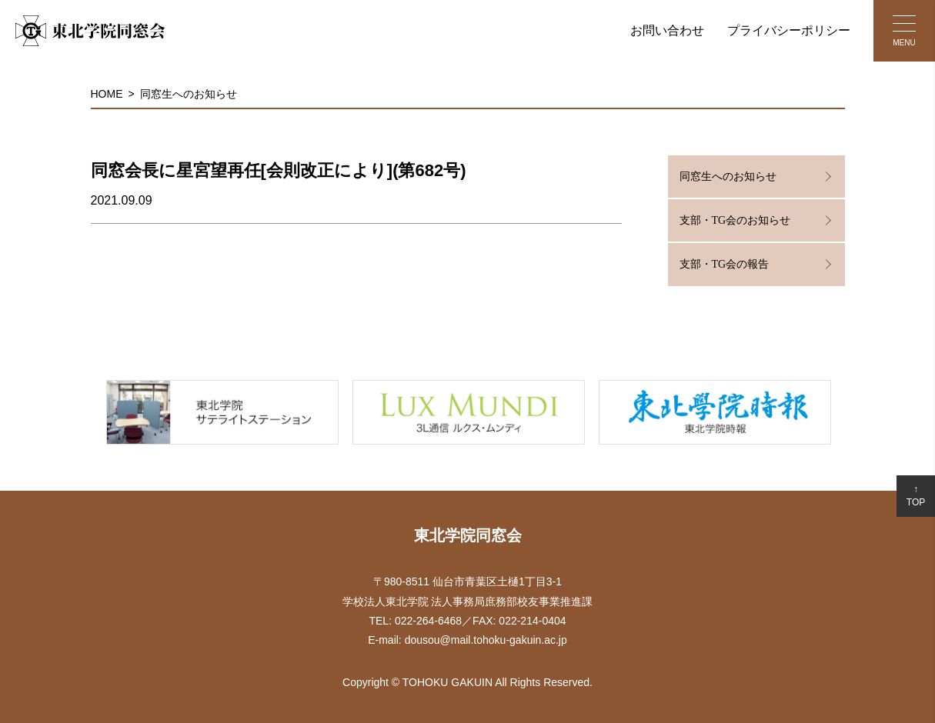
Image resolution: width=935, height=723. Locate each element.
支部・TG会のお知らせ (735, 220)
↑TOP (916, 496)
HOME (107, 94)
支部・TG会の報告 (725, 264)
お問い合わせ (667, 30)
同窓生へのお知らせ (188, 94)
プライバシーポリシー (788, 30)
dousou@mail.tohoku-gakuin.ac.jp (486, 640)
